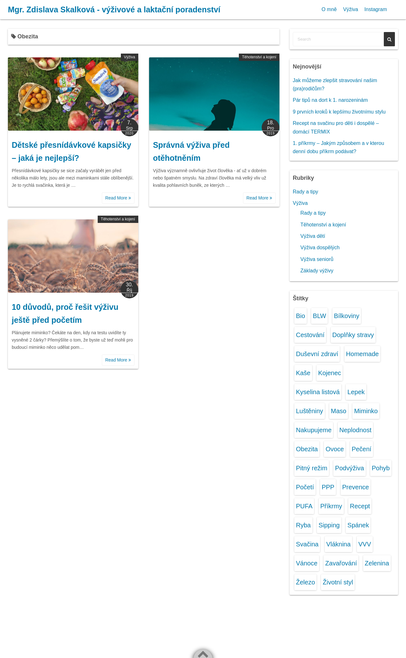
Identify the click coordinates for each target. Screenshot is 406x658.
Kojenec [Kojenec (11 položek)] (329, 372)
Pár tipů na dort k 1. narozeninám (330, 100)
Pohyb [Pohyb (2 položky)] (381, 468)
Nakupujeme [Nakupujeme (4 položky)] (313, 430)
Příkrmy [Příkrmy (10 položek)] (331, 506)
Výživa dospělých (320, 247)
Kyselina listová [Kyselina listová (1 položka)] (318, 391)
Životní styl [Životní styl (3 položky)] (338, 582)
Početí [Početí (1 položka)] (305, 487)
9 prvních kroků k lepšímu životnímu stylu (339, 111)
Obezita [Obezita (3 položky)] (307, 449)
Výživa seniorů (316, 259)
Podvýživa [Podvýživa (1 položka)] (349, 468)
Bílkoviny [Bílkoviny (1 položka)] (346, 315)
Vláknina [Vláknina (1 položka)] (338, 544)
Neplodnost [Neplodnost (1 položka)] (355, 430)
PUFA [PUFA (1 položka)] (304, 506)
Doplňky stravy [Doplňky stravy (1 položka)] (353, 334)
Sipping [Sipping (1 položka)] (329, 525)
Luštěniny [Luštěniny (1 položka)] (309, 410)
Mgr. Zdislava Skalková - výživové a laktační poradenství (114, 9)
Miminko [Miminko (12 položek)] (365, 410)
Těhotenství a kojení (259, 57)
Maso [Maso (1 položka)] (338, 410)
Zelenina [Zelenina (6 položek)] (377, 563)
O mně (329, 9)
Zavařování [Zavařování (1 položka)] (341, 563)
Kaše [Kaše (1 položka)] (303, 372)
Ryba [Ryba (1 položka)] (303, 525)
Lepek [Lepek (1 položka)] (356, 391)
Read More (118, 197)
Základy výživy (316, 270)
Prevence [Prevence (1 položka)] (355, 487)
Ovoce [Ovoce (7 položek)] (334, 449)
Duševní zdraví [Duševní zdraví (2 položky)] (317, 353)
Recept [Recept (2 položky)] (360, 506)
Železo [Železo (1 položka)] (305, 582)
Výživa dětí (312, 236)
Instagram (375, 9)
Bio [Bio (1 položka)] (300, 315)
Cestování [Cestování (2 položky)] (310, 334)
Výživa (350, 9)
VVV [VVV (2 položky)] (364, 544)
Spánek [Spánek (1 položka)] (358, 525)
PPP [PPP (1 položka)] (328, 487)
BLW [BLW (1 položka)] (319, 315)
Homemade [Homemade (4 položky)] (362, 353)
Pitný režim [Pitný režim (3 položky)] (311, 468)
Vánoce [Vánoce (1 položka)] (307, 563)
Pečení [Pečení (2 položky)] (361, 449)
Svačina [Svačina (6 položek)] (307, 544)
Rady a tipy (305, 191)
